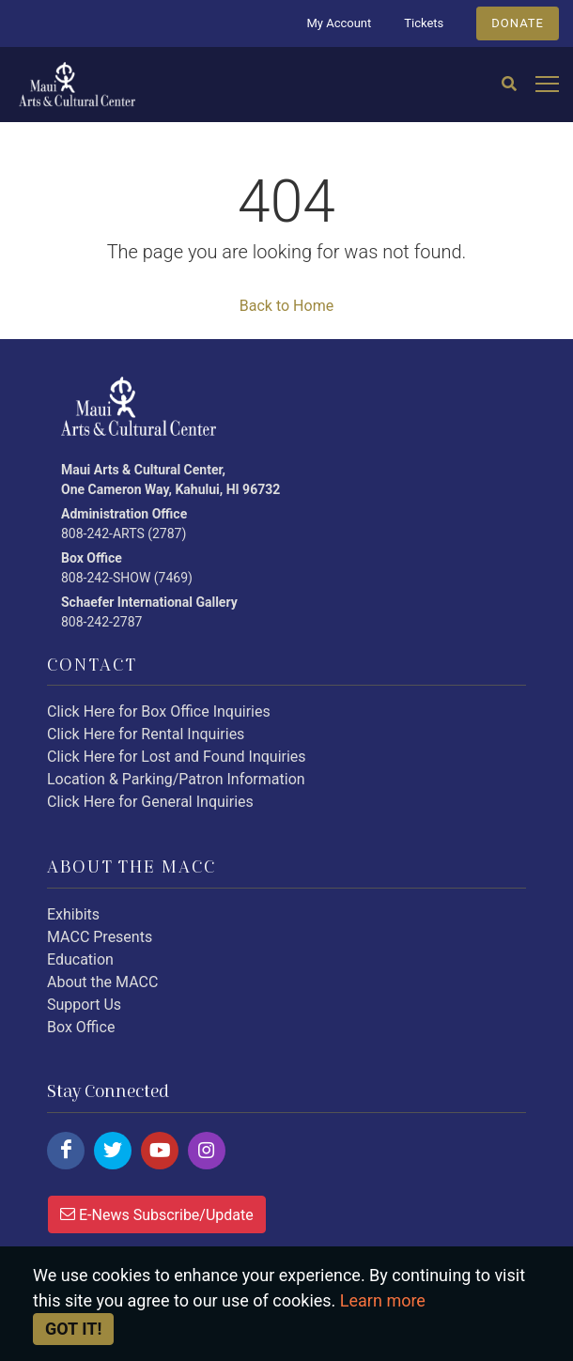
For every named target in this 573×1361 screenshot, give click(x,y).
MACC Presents (99, 937)
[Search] (509, 84)
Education (80, 959)
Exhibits (73, 914)
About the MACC (102, 982)
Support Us (84, 1004)
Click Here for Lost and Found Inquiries (176, 757)
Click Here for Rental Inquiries (145, 734)
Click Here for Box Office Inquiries (159, 711)
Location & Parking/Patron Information (176, 779)
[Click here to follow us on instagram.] (206, 1150)
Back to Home (286, 306)
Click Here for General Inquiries (150, 802)
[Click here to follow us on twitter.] (113, 1150)
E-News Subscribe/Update (157, 1213)
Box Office (81, 1027)
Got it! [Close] (73, 1328)
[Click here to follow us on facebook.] (66, 1150)
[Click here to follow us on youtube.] (159, 1150)
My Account (338, 23)
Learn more (383, 1300)
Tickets (423, 23)
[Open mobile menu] (547, 85)
